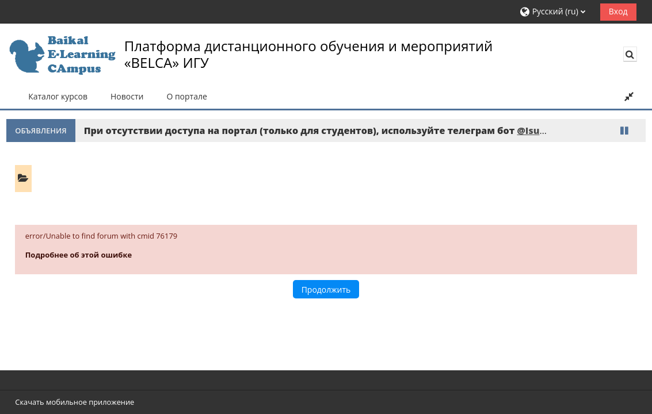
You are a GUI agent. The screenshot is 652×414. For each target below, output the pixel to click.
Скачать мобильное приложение (74, 402)
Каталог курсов (57, 96)
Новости (126, 96)
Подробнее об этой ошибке (78, 255)
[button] (555, 12)
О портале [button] (186, 96)
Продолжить (326, 289)
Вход (618, 11)
